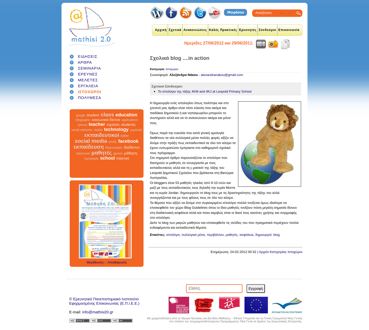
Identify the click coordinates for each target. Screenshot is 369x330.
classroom (83, 153)
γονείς (112, 141)
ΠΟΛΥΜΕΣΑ (89, 97)
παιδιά (98, 129)
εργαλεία (136, 129)
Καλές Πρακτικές (223, 30)
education (126, 115)
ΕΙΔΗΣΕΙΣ (87, 56)
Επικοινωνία (289, 30)
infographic (82, 120)
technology (116, 129)
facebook (128, 141)
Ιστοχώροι (172, 69)
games (117, 153)
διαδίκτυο (132, 147)
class (107, 114)
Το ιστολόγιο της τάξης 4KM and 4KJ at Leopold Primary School (205, 91)
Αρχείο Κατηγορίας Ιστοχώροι (280, 252)
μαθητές (101, 152)
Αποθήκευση (117, 262)
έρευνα (82, 124)
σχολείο (113, 124)
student (93, 115)
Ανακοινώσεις (195, 30)
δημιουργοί (263, 235)
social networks (82, 129)
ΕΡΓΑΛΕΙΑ (88, 86)
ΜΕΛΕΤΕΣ (88, 80)
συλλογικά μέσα (193, 235)
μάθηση (130, 153)
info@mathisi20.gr (97, 312)
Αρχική (161, 30)
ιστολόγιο (173, 235)
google (80, 115)
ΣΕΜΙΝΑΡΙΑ (89, 68)
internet (122, 158)
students (128, 124)
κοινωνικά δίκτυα (106, 120)
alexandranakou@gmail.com (222, 75)
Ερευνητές (248, 30)
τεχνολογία (91, 158)
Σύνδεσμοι (267, 30)
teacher (97, 124)
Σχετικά (175, 30)
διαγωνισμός (113, 147)
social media (91, 141)
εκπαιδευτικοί (101, 135)
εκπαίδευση (89, 146)
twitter (125, 135)
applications (130, 120)
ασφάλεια (246, 235)
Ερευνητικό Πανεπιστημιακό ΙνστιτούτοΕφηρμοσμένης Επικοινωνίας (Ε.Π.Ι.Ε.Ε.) (104, 301)
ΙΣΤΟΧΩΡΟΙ (89, 92)
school (107, 158)
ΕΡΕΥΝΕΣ (88, 74)
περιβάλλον (215, 235)
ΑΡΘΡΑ (85, 62)
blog (276, 235)
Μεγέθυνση (95, 262)
